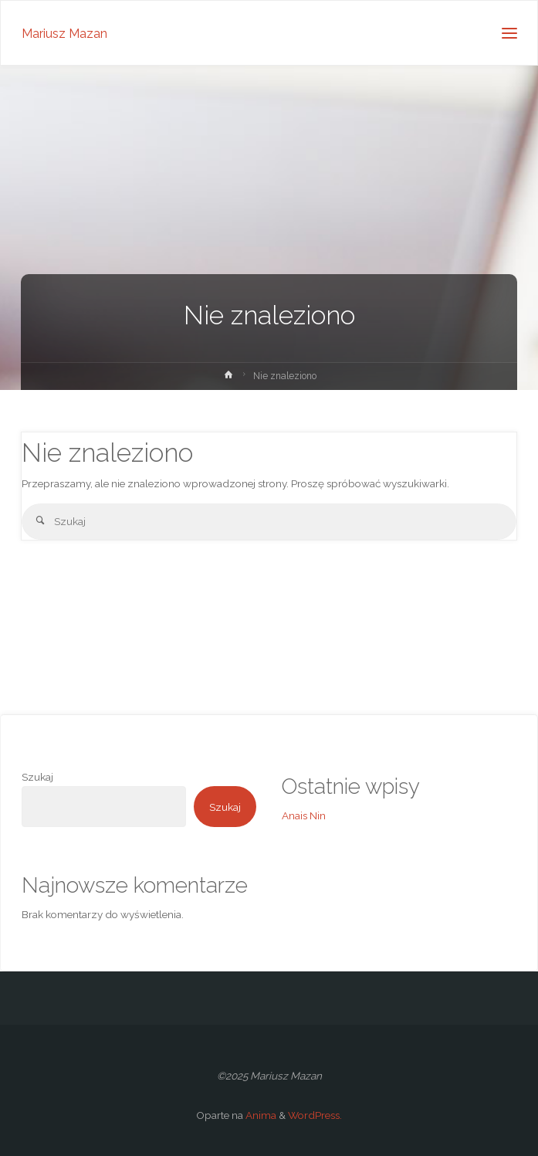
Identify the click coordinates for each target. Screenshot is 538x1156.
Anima (259, 1115)
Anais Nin (304, 815)
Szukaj (37, 777)
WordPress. (315, 1115)
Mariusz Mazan (64, 32)
